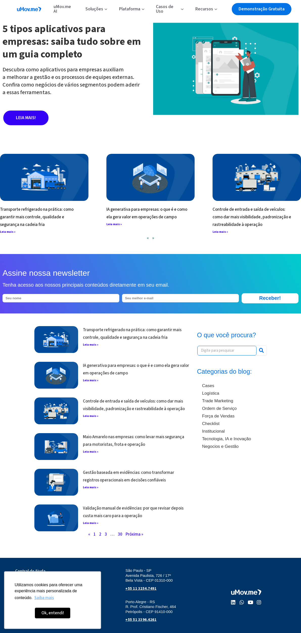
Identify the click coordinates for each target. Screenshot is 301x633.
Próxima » (134, 534)
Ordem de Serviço (219, 408)
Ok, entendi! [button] (52, 613)
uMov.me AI (62, 9)
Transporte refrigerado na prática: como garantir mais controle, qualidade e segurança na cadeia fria (37, 217)
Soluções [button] (96, 9)
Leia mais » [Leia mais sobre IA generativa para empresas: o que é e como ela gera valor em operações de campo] (114, 224)
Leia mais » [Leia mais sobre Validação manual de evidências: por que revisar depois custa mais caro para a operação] (90, 523)
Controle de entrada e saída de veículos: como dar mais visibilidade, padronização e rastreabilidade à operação (252, 217)
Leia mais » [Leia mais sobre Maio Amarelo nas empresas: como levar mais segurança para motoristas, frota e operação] (90, 452)
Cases (208, 385)
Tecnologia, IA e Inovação (226, 438)
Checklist (211, 423)
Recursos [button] (206, 9)
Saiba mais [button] (44, 598)
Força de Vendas (218, 416)
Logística (210, 393)
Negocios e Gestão (220, 446)
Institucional (213, 431)
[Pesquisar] (262, 350)
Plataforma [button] (131, 9)
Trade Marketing (217, 400)
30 (120, 534)
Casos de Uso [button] (169, 9)
